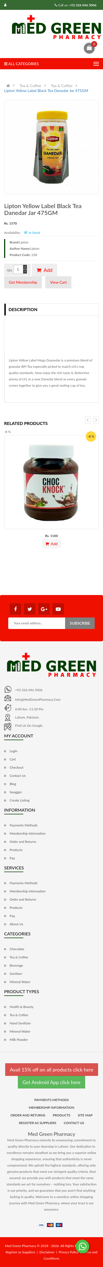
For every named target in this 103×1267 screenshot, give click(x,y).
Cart (13, 759)
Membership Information (28, 833)
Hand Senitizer (20, 1023)
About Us (16, 924)
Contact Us (18, 776)
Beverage (16, 965)
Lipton (23, 242)
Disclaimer (47, 1252)
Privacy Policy (69, 1252)
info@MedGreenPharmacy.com (37, 699)
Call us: (77, 5)
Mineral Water (20, 982)
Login (13, 751)
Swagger (16, 792)
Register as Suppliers (37, 1123)
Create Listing (20, 800)
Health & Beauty (22, 1007)
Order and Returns (23, 842)
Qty (9, 270)
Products (16, 850)
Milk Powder (19, 1040)
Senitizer (16, 974)
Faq (12, 858)
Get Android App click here (52, 1082)
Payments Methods (23, 825)
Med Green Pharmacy (51, 1134)
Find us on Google (29, 725)
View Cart (58, 282)
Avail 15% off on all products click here (52, 1070)
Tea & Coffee (30, 85)
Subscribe (80, 623)
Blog (13, 784)
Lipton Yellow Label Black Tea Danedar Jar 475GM (46, 90)
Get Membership (23, 282)
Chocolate (17, 949)
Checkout (16, 767)
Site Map (85, 1115)
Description (23, 309)
